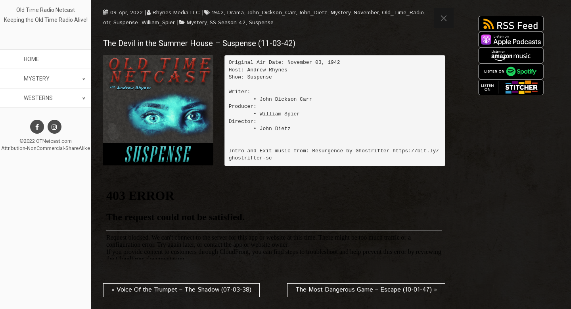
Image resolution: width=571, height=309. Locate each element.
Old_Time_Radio (403, 13)
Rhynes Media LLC (176, 13)
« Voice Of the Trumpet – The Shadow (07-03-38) (181, 289)
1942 (218, 13)
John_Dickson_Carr (271, 13)
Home (31, 59)
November (366, 13)
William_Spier (158, 23)
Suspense (125, 23)
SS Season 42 (227, 23)
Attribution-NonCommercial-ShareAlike (45, 148)
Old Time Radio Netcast (45, 10)
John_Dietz (313, 13)
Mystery (37, 78)
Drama (235, 13)
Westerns (38, 98)
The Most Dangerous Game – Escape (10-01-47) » (366, 289)
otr (106, 23)
